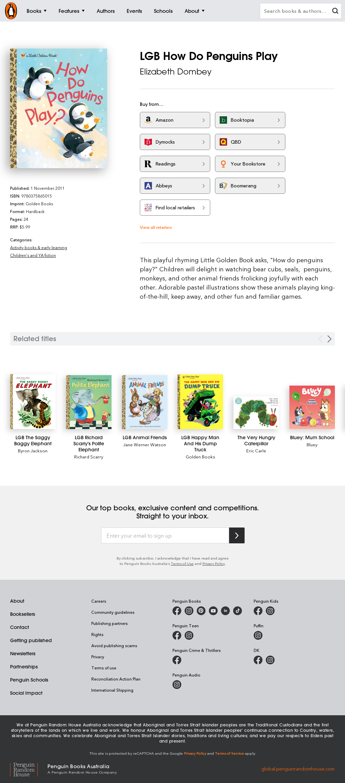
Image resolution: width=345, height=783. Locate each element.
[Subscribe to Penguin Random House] (237, 535)
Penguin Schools (29, 680)
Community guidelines (112, 612)
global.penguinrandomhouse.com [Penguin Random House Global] (298, 768)
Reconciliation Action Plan (115, 679)
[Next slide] (329, 338)
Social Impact (26, 693)
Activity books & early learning (38, 247)
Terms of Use (182, 563)
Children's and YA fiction (33, 255)
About (17, 601)
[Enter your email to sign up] (165, 535)
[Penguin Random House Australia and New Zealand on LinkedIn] (225, 610)
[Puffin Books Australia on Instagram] (258, 635)
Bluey (312, 444)
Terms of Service (229, 753)
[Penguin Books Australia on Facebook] (176, 610)
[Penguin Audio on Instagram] (176, 684)
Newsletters (22, 654)
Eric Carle (256, 450)
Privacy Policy (213, 563)
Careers (98, 601)
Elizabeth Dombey (176, 71)
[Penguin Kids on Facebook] (258, 610)
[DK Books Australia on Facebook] (258, 660)
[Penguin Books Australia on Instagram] (189, 610)
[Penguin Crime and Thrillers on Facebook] (176, 660)
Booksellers (22, 614)
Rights (97, 634)
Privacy (97, 657)
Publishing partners (109, 623)
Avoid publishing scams (114, 645)
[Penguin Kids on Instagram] (270, 610)
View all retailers (156, 227)
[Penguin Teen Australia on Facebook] (176, 635)
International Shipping (112, 690)
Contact (19, 627)
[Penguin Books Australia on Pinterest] (201, 610)
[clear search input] (335, 12)
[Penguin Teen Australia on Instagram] (189, 635)
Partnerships (24, 667)
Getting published (31, 640)
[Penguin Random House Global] (29, 768)
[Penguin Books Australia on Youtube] (213, 610)
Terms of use (103, 668)
